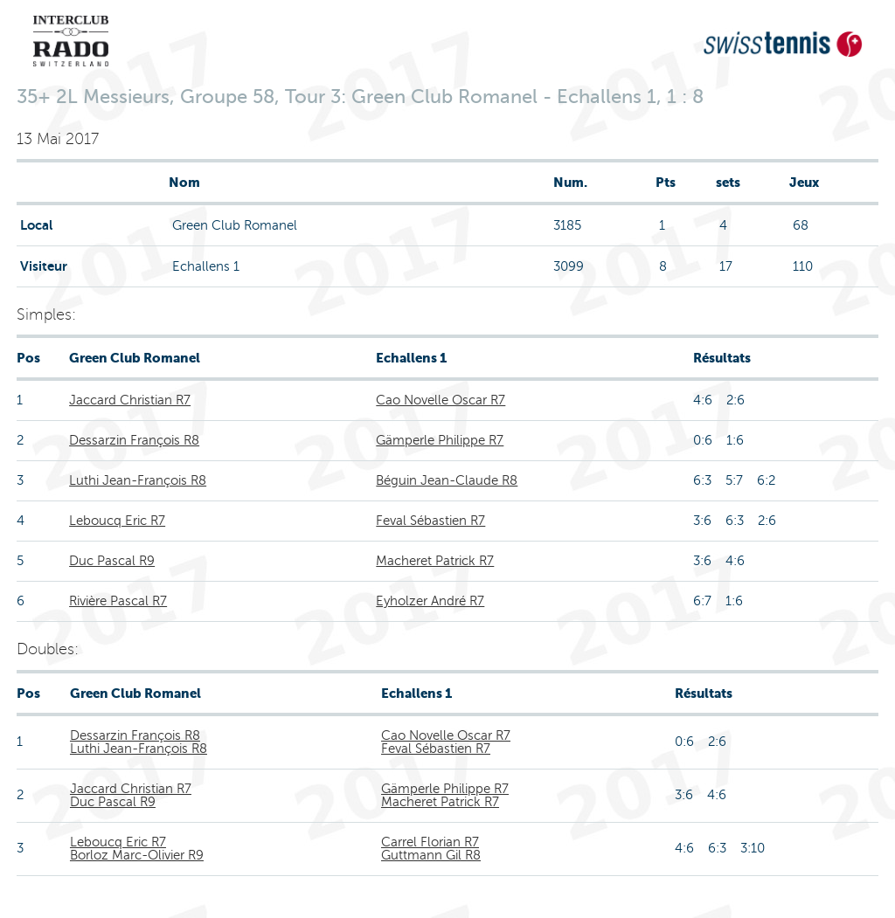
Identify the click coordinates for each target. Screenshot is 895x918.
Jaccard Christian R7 (130, 400)
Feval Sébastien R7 (430, 521)
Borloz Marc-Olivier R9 (137, 855)
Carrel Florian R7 (430, 842)
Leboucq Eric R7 (117, 521)
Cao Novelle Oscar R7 (440, 400)
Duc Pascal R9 (112, 561)
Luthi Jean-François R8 (137, 480)
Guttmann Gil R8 (431, 855)
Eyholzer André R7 (430, 601)
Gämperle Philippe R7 (439, 440)
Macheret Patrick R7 (435, 561)
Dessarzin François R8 (134, 440)
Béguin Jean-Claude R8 (446, 480)
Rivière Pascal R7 (118, 601)
